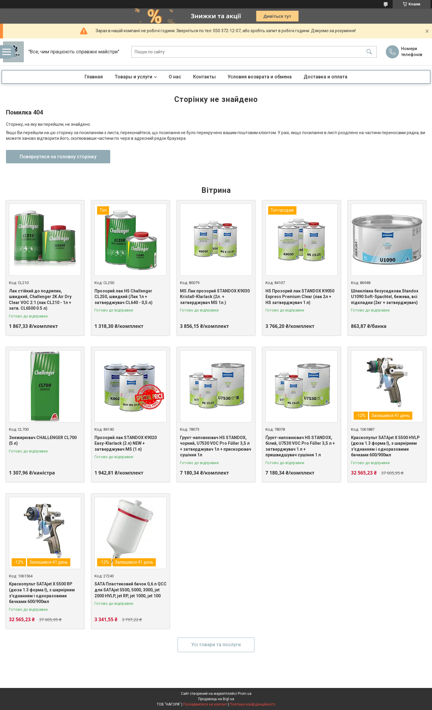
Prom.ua (244, 694)
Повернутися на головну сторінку (58, 156)
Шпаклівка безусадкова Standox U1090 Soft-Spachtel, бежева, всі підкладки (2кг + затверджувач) (384, 297)
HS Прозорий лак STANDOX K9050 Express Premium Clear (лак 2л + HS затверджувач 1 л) (299, 297)
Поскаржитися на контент (205, 704)
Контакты (204, 77)
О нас (175, 77)
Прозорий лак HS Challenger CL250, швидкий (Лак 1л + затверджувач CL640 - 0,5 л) (123, 297)
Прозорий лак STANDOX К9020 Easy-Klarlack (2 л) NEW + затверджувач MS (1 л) (125, 443)
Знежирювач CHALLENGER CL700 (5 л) (43, 440)
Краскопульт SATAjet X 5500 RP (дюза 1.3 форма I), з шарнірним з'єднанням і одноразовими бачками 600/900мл (42, 593)
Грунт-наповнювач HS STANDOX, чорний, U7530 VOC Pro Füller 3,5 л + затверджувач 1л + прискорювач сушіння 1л (215, 446)
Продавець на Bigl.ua (216, 699)
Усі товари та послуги (216, 644)
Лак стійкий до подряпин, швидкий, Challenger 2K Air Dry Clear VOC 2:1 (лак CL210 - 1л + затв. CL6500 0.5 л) (40, 300)
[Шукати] (369, 52)
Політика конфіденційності (252, 704)
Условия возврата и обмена (260, 77)
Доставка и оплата (325, 77)
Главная (94, 77)
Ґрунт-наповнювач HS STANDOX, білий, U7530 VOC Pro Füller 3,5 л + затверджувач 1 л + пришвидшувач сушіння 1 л (300, 446)
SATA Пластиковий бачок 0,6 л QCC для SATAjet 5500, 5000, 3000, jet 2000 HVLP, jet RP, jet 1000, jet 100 (130, 590)
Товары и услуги (133, 77)
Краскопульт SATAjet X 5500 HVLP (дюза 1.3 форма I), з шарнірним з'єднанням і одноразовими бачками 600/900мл (385, 446)
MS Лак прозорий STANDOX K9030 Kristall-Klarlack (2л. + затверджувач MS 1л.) (215, 297)
